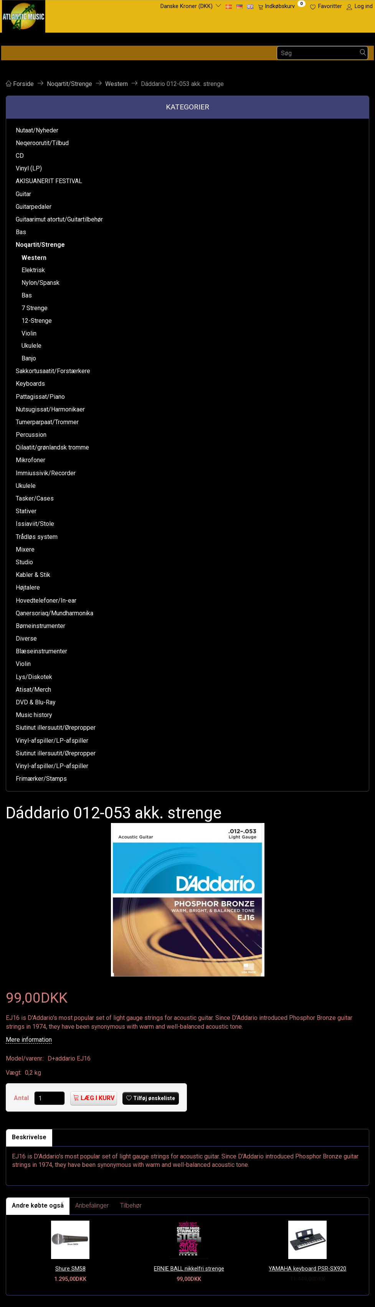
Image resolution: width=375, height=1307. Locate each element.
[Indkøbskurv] (282, 6)
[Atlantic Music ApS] (23, 15)
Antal (22, 1098)
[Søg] (363, 53)
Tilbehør (131, 1205)
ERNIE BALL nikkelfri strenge (189, 1269)
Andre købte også (38, 1205)
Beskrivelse (29, 1137)
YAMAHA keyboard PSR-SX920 (307, 1269)
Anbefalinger (92, 1205)
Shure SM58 (70, 1269)
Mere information (29, 1039)
